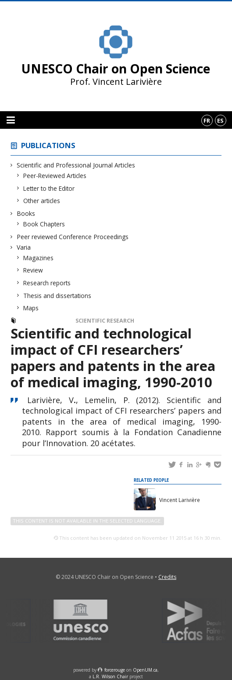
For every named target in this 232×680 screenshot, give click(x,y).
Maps (31, 308)
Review (33, 270)
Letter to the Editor (49, 188)
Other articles (42, 200)
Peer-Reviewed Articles (55, 175)
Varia (24, 247)
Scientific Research (104, 320)
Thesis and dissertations (57, 295)
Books (26, 213)
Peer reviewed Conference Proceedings (72, 237)
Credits (167, 577)
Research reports (47, 283)
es (220, 120)
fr (206, 120)
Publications (48, 145)
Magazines (39, 258)
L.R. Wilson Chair (110, 676)
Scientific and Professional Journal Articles (76, 165)
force (114, 670)
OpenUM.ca (145, 670)
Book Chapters (44, 224)
